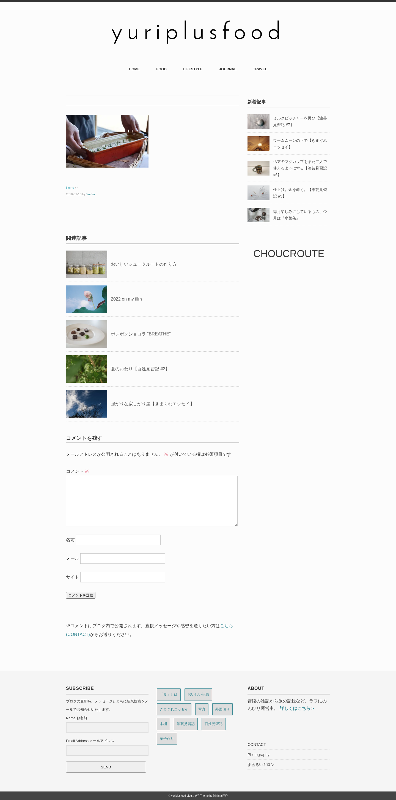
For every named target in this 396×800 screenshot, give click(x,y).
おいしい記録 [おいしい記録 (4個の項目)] (198, 694)
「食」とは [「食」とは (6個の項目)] (169, 694)
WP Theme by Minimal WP (211, 795)
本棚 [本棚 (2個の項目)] (163, 724)
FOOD (161, 69)
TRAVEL (260, 69)
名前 (70, 539)
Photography (258, 754)
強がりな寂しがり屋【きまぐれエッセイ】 (152, 403)
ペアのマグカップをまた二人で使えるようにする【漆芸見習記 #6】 (300, 168)
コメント (77, 471)
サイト (72, 577)
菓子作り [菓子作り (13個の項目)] (167, 739)
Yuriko (90, 194)
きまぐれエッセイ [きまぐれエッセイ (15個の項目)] (174, 709)
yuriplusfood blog (181, 795)
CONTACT (257, 744)
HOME (134, 69)
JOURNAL (228, 69)
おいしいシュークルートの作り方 (144, 264)
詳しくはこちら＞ (297, 708)
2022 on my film (126, 299)
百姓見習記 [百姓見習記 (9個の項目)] (213, 724)
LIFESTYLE (192, 69)
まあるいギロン (261, 764)
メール (72, 558)
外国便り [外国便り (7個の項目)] (222, 709)
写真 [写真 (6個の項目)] (201, 709)
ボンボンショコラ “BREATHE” (140, 334)
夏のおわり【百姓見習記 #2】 (140, 368)
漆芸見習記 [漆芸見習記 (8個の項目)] (186, 724)
